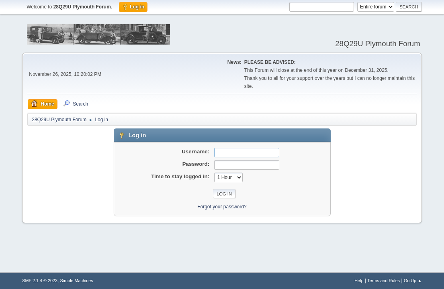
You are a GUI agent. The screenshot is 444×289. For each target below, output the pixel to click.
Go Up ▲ (413, 280)
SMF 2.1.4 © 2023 (39, 280)
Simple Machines (76, 280)
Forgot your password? (222, 207)
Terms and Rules (383, 280)
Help (358, 280)
